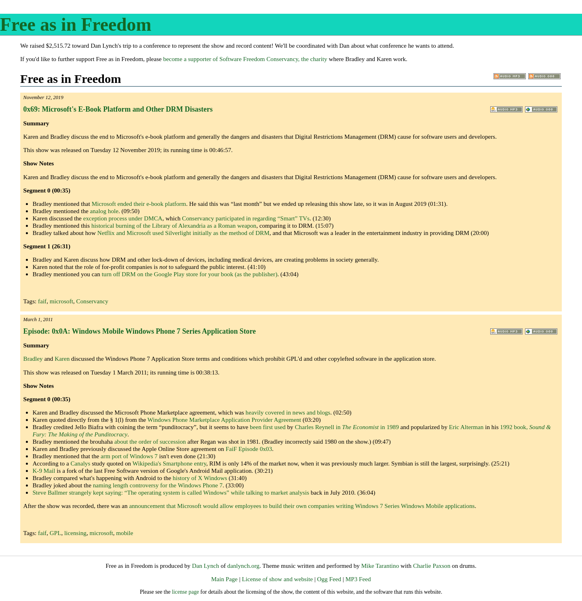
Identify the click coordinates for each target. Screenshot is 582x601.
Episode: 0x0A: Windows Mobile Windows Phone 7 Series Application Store (139, 331)
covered (275, 412)
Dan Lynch (205, 565)
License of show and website (277, 579)
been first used (268, 426)
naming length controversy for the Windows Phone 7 (158, 485)
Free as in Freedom (75, 24)
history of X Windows (200, 477)
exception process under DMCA (122, 218)
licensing (75, 532)
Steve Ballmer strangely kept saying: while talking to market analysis (170, 492)
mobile (124, 532)
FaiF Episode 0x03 (249, 448)
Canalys (80, 463)
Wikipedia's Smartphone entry (170, 463)
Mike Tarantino (380, 565)
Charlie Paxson (431, 565)
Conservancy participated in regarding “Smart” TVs (246, 218)
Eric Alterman (466, 426)
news (299, 412)
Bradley (33, 358)
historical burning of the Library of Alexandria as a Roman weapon (173, 225)
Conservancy (92, 301)
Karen (62, 358)
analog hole (104, 210)
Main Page (224, 579)
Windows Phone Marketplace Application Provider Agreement (224, 419)
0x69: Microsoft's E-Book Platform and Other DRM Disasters (118, 109)
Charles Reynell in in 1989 (347, 426)
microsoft (61, 301)
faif (42, 301)
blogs (323, 412)
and (311, 412)
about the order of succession (150, 441)
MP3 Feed (358, 579)
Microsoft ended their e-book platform (139, 203)
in (288, 412)
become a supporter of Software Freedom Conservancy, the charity (245, 58)
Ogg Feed (329, 579)
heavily (255, 412)
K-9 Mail (43, 470)
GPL (55, 532)
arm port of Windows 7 (129, 456)
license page (185, 592)
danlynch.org (243, 565)
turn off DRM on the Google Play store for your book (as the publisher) (190, 274)
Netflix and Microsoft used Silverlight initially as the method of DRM (183, 232)
